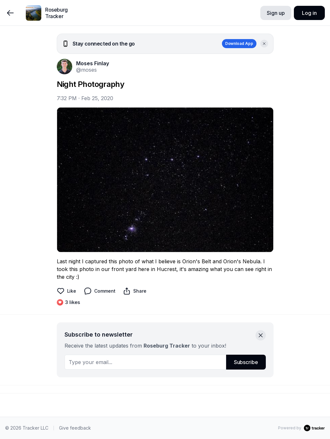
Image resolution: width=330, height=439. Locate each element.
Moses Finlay (92, 63)
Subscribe (246, 362)
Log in (309, 13)
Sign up (276, 13)
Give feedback (75, 428)
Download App (239, 43)
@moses (86, 70)
